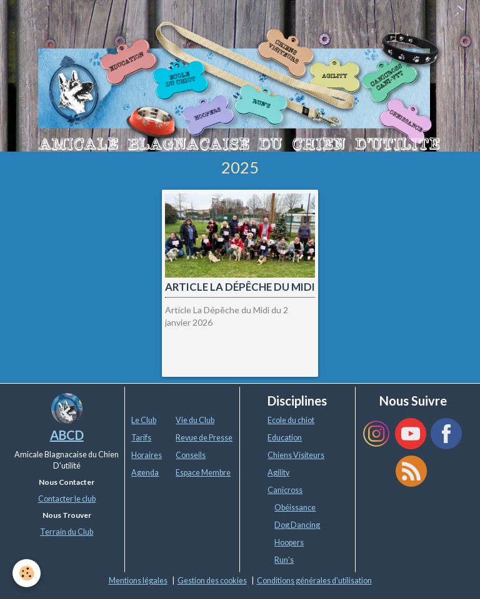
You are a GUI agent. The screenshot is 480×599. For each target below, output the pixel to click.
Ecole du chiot (291, 420)
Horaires (146, 455)
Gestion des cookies (212, 580)
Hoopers (289, 542)
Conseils (191, 455)
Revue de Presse (204, 437)
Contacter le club (67, 499)
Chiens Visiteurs (296, 455)
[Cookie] (26, 573)
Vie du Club (195, 420)
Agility (278, 472)
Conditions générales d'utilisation (314, 580)
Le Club (143, 420)
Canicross (285, 490)
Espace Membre (203, 472)
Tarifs (141, 437)
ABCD (67, 434)
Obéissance (295, 507)
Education (285, 437)
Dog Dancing (297, 525)
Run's (284, 560)
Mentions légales (138, 580)
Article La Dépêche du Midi (240, 287)
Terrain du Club (66, 532)
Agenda (145, 472)
